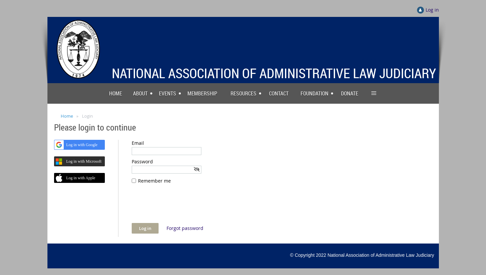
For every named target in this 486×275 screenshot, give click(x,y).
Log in (432, 10)
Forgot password (185, 228)
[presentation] (182, 207)
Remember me (154, 181)
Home (67, 116)
